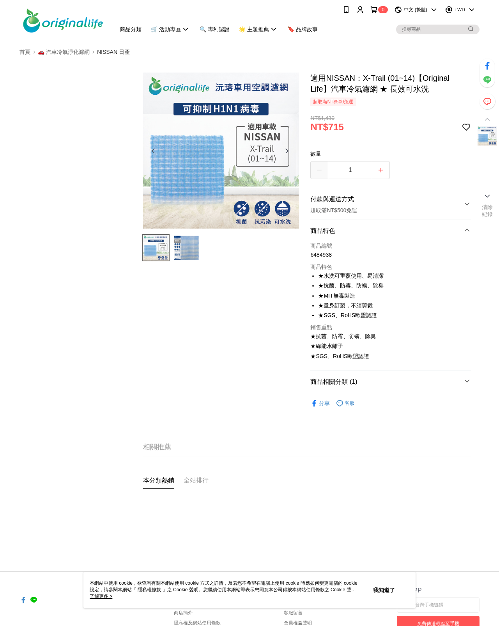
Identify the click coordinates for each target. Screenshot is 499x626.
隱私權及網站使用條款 (197, 623)
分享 (320, 403)
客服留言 (293, 612)
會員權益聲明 (298, 623)
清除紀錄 (487, 210)
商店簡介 (183, 612)
